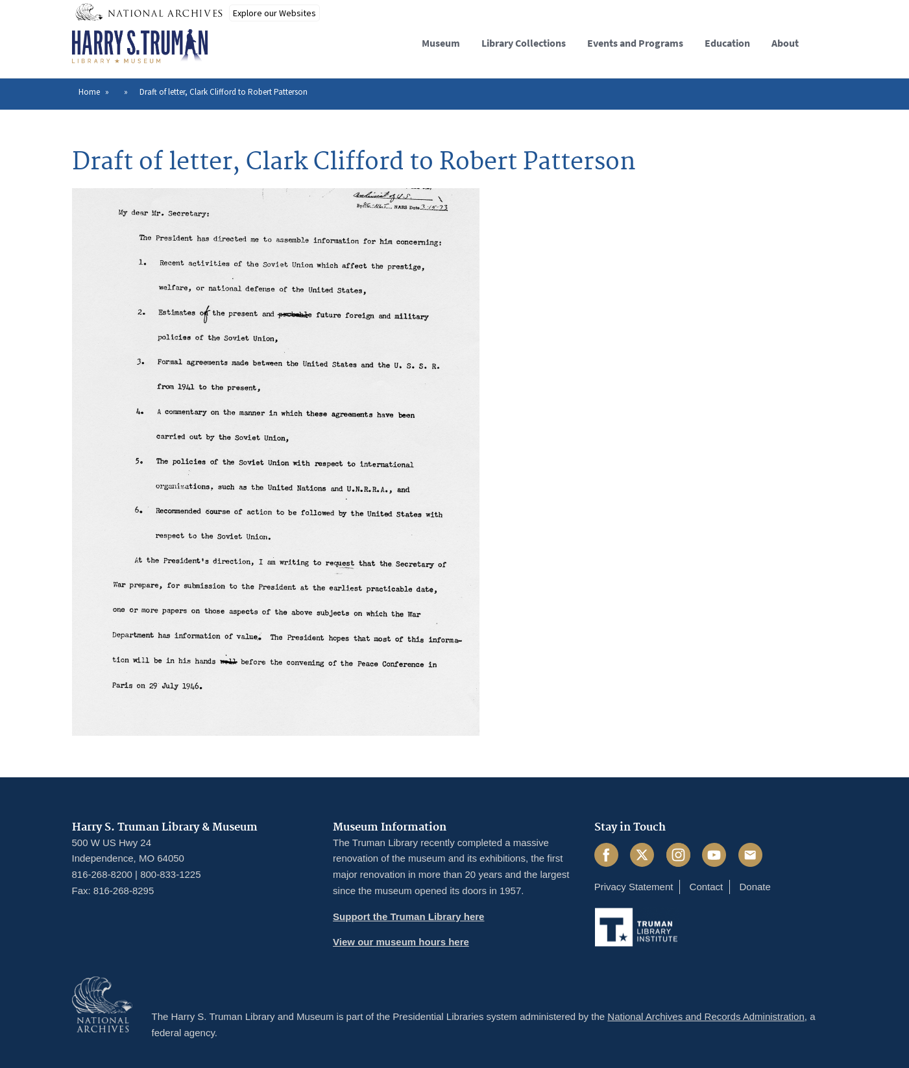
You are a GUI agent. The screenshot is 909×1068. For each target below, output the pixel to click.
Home (89, 91)
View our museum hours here (401, 941)
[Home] (140, 46)
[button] (826, 41)
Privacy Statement (633, 886)
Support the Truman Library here (408, 916)
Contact (706, 886)
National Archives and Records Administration (706, 1016)
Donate (754, 886)
